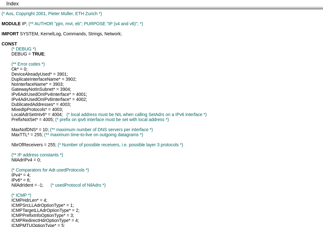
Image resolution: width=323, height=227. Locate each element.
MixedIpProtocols (28, 109)
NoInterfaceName (28, 84)
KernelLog (51, 33)
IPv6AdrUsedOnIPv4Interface (40, 94)
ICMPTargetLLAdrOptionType (40, 210)
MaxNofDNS (23, 129)
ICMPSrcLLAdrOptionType (37, 205)
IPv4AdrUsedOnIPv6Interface (40, 99)
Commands (74, 33)
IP (24, 23)
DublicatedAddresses (32, 104)
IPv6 (15, 180)
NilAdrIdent (22, 185)
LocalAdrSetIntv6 (28, 114)
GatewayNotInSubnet (32, 89)
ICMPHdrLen (24, 200)
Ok (14, 69)
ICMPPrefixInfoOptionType (37, 215)
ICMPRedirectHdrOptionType (39, 220)
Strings (95, 33)
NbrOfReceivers (27, 144)
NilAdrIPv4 (21, 159)
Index (12, 3)
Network (112, 33)
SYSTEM (29, 33)
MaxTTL (19, 134)
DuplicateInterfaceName (35, 79)
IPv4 (15, 175)
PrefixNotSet (23, 119)
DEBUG (19, 53)
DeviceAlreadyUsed (30, 74)
